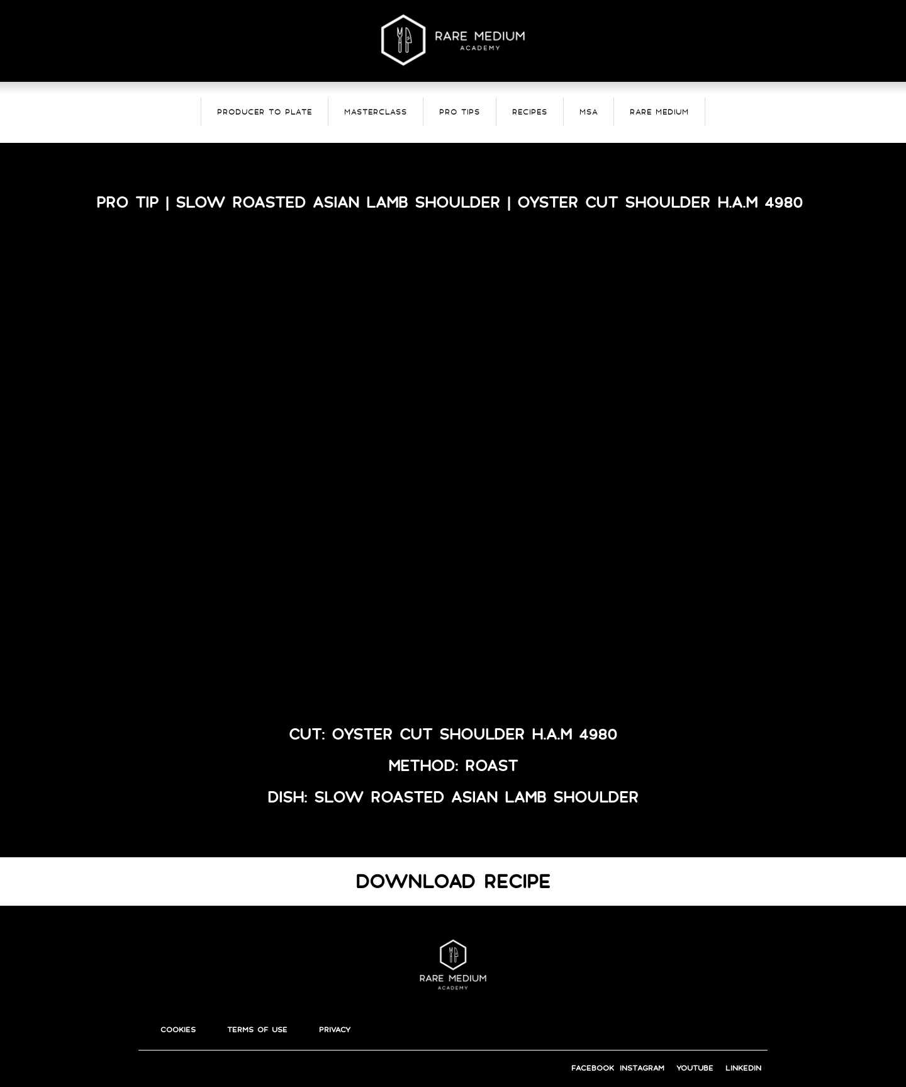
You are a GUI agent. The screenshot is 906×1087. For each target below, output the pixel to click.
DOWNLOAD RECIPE (453, 881)
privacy (334, 1029)
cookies (178, 1029)
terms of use (257, 1029)
